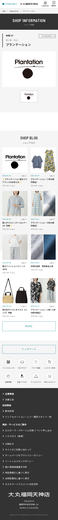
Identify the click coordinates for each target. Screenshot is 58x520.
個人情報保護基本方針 (16, 466)
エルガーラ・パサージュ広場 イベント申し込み (28, 430)
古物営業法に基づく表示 (17, 478)
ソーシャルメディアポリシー (19, 461)
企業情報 (9, 393)
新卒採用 (9, 411)
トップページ (29, 349)
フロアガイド (14, 11)
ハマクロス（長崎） (15, 436)
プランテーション (29, 11)
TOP (4, 11)
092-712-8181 (29, 507)
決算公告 (9, 399)
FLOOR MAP (47, 36)
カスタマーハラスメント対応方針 (21, 484)
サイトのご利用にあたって (18, 449)
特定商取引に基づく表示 (17, 472)
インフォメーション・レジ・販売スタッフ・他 (28, 416)
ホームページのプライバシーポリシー (24, 455)
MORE (29, 326)
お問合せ (9, 443)
